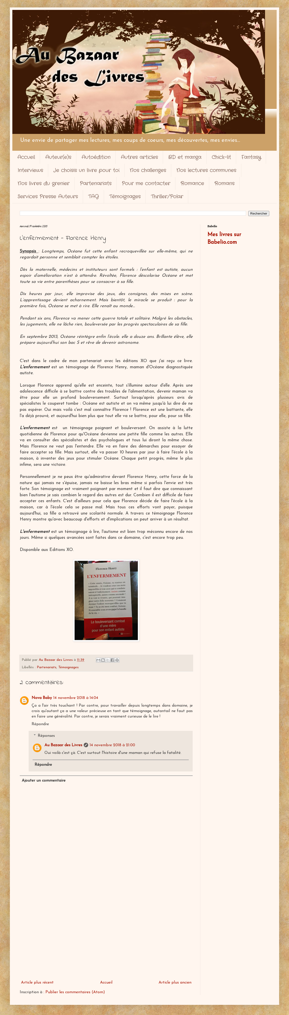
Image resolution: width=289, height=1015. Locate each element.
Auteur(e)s (58, 157)
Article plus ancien (175, 983)
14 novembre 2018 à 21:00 (112, 745)
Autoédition (96, 157)
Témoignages (125, 196)
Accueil (26, 157)
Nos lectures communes (206, 170)
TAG (93, 196)
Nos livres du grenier (43, 183)
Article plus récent (37, 983)
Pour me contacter (146, 183)
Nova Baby (42, 698)
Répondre (40, 724)
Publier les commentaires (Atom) (75, 992)
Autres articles (139, 157)
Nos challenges (148, 170)
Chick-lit (221, 157)
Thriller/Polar (167, 196)
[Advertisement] (106, 937)
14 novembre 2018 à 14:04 (75, 698)
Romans (224, 183)
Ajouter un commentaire (43, 781)
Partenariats (95, 183)
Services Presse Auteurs (48, 196)
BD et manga (184, 157)
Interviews (30, 170)
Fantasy (251, 157)
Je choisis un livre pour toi (86, 170)
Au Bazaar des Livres (63, 745)
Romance (192, 183)
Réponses (46, 736)
